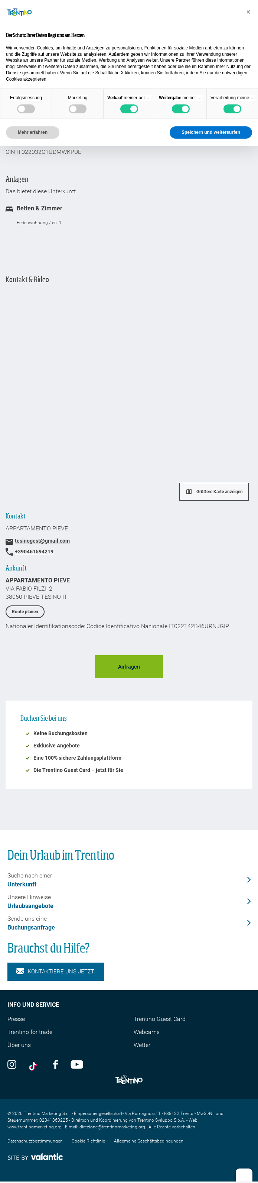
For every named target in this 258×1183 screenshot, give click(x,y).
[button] (248, 12)
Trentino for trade (29, 1031)
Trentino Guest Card (160, 1018)
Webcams (147, 1031)
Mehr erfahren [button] (33, 132)
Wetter (142, 1044)
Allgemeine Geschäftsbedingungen (148, 1141)
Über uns (19, 1044)
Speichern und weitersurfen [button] (211, 132)
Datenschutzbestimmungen (35, 1141)
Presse (16, 1018)
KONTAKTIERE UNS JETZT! (55, 971)
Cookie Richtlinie (88, 1141)
